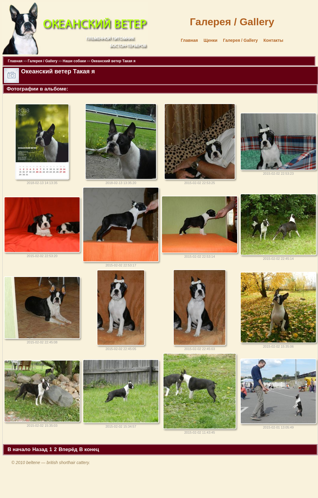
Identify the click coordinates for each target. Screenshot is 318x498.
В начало (19, 449)
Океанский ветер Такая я (113, 61)
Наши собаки (74, 61)
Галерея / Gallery (240, 40)
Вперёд (68, 449)
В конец (89, 449)
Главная (189, 40)
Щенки (210, 40)
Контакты (273, 40)
